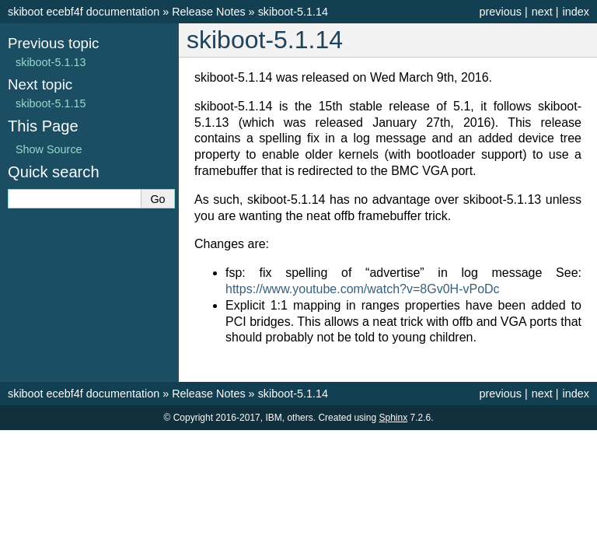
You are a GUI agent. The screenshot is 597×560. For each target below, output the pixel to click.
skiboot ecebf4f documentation (83, 11)
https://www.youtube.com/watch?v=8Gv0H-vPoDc (362, 289)
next (542, 11)
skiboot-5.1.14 (293, 11)
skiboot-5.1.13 (51, 62)
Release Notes (208, 11)
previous (500, 11)
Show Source (49, 149)
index (576, 11)
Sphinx (393, 417)
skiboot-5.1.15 (51, 103)
